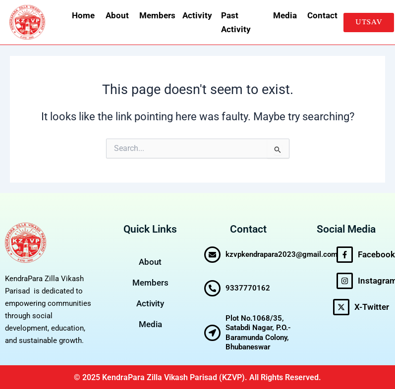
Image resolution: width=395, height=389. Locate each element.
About (116, 15)
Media (284, 15)
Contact (320, 15)
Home (82, 15)
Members (154, 15)
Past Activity (236, 22)
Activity (195, 15)
